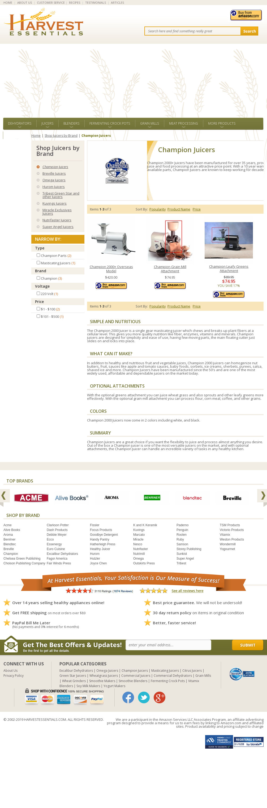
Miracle (138, 539)
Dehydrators (19, 123)
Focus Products (101, 530)
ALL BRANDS (17, 135)
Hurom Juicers (53, 186)
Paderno (182, 525)
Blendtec (9, 544)
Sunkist (181, 554)
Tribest (181, 563)
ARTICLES (117, 3)
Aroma (8, 535)
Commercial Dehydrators (173, 675)
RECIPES (74, 3)
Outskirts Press (144, 563)
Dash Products (57, 530)
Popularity (157, 209)
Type (39, 248)
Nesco (137, 544)
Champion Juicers (55, 166)
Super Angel (185, 558)
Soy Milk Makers (88, 686)
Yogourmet (227, 549)
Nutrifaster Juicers (56, 220)
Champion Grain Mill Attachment (170, 269)
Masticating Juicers (165, 670)
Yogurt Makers (114, 686)
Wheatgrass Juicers (103, 675)
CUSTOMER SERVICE (51, 3)
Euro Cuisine (56, 549)
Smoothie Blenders (133, 681)
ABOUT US (24, 3)
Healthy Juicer (100, 549)
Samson (182, 544)
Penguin (182, 530)
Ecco (50, 539)
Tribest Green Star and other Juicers (60, 195)
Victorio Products (232, 530)
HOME (7, 3)
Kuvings (139, 530)
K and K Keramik (145, 525)
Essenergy (54, 544)
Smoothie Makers (102, 681)
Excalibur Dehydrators (62, 554)
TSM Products (230, 525)
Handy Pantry (99, 539)
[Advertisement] (133, 78)
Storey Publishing (188, 549)
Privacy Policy (13, 675)
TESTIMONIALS (95, 3)
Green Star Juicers (72, 675)
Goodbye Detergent (104, 535)
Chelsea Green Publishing (21, 558)
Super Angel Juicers (58, 226)
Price (39, 301)
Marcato (139, 535)
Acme (7, 525)
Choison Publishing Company (24, 563)
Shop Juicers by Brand (61, 135)
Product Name (178, 209)
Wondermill (228, 544)
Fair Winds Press (59, 563)
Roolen (181, 535)
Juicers (47, 123)
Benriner (9, 539)
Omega (138, 558)
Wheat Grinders (74, 681)
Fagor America (57, 558)
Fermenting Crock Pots (109, 123)
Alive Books (11, 530)
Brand (40, 270)
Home (36, 135)
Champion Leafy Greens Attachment (228, 268)
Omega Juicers (54, 180)
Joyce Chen (98, 563)
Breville (8, 549)
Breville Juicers (54, 173)
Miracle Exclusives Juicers (57, 212)
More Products (221, 123)
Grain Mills (149, 123)
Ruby (180, 539)
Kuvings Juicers (54, 203)
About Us (10, 670)
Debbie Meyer (57, 535)
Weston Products (232, 539)
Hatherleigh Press (102, 544)
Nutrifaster (140, 549)
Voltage (42, 286)
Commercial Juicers (135, 675)
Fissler (94, 525)
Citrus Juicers (192, 670)
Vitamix (225, 535)
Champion (10, 554)
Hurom (95, 554)
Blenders (71, 123)
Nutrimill (139, 554)
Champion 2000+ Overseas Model (111, 269)
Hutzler (95, 558)
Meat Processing (183, 123)
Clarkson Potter (58, 525)
